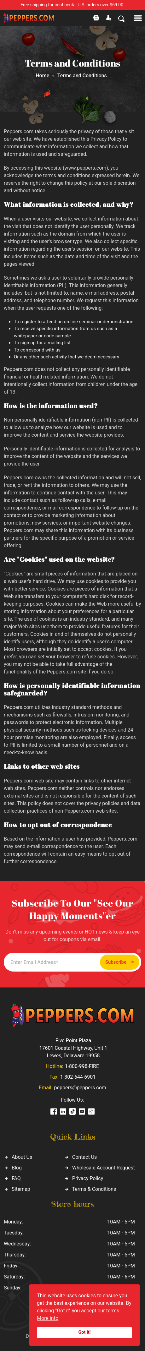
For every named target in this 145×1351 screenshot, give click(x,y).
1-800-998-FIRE (82, 1066)
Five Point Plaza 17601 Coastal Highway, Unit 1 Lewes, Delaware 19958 (73, 1048)
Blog (17, 1168)
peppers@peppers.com (80, 1088)
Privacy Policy (87, 1178)
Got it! (84, 1332)
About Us (22, 1157)
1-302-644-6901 (78, 1077)
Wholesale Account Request (103, 1168)
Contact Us (84, 1157)
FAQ (16, 1178)
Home (42, 76)
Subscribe (119, 962)
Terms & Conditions (94, 1189)
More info (47, 1318)
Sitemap (21, 1189)
